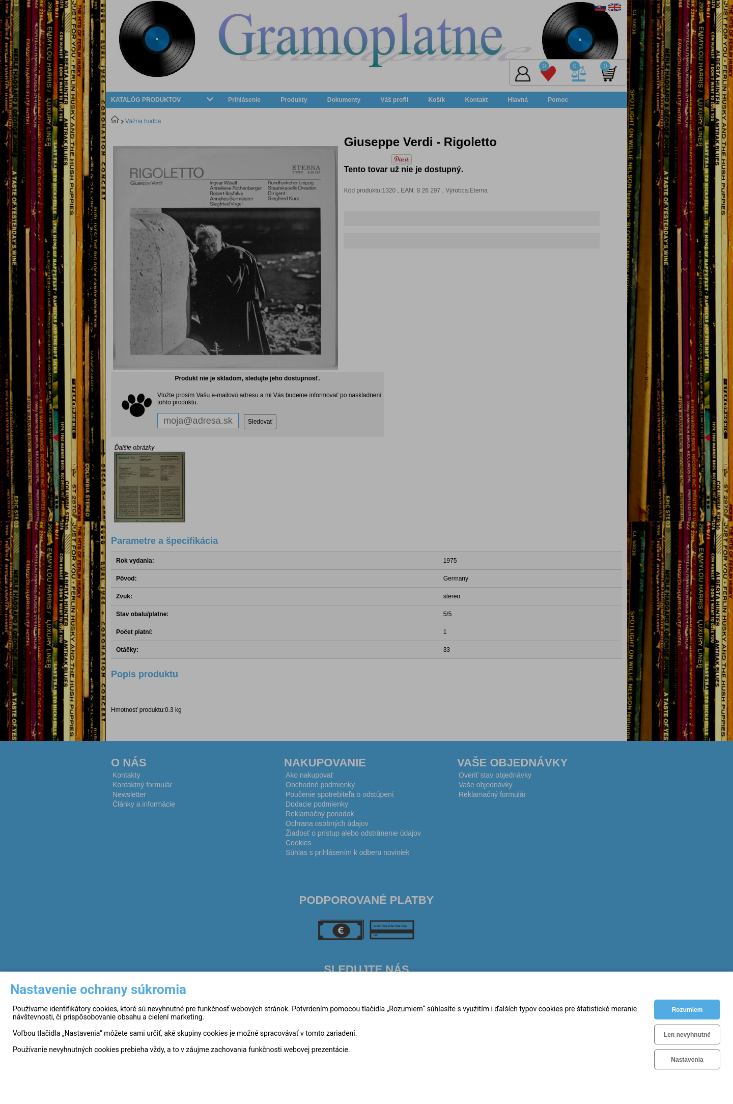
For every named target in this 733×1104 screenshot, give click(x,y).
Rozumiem (687, 1009)
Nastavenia (687, 1059)
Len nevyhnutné (687, 1034)
